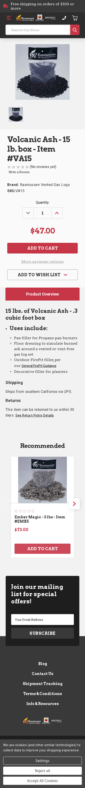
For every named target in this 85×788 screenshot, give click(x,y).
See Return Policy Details (34, 415)
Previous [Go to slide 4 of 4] (10, 503)
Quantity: (42, 202)
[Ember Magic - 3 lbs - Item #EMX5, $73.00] (42, 480)
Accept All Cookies (42, 780)
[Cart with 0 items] (75, 18)
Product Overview (42, 294)
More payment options (42, 261)
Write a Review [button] (19, 172)
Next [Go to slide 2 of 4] (74, 503)
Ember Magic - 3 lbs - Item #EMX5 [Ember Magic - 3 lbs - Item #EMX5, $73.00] (40, 519)
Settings (42, 760)
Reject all (42, 770)
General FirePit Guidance (39, 366)
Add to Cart (42, 548)
